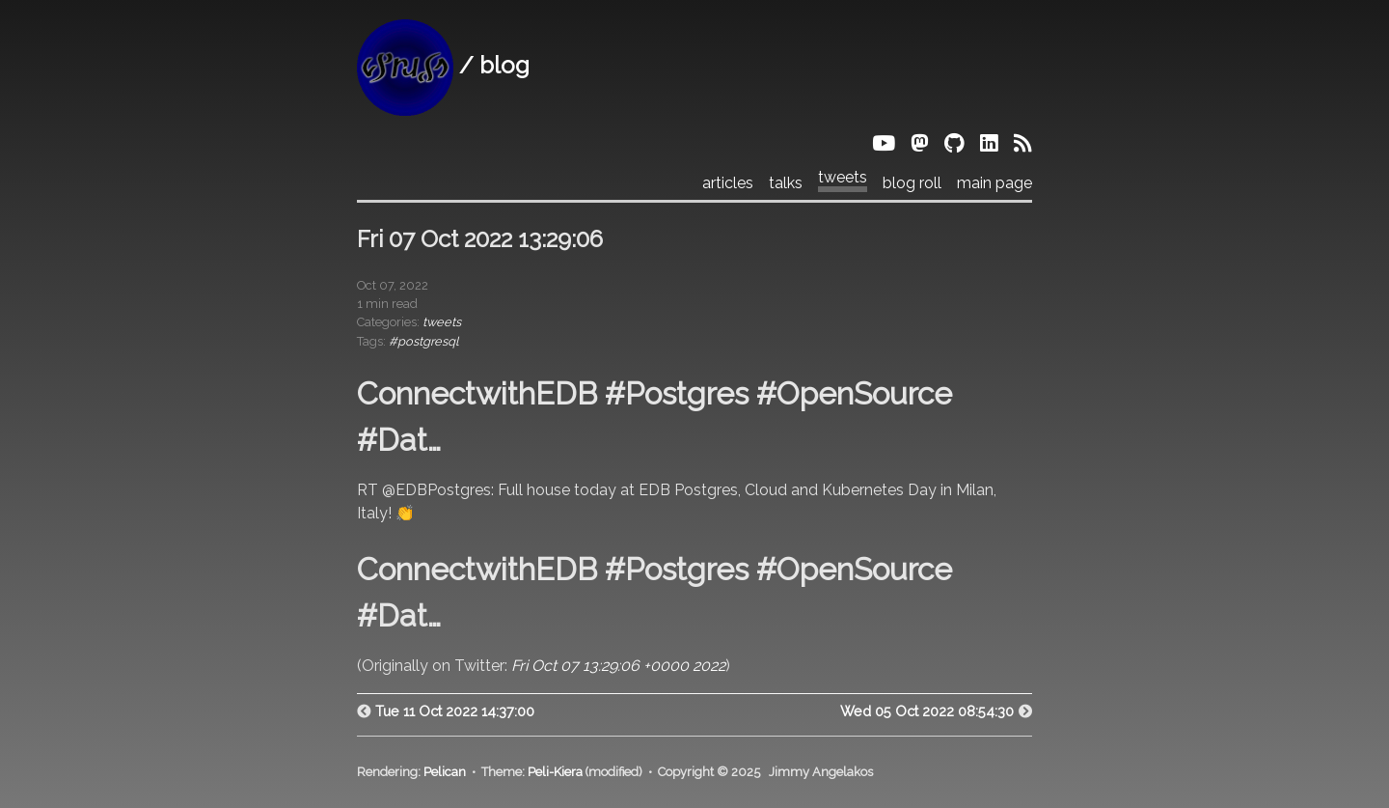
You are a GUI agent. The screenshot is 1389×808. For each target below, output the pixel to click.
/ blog (443, 65)
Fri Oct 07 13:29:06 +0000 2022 (618, 665)
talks (786, 183)
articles (727, 183)
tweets (842, 177)
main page (994, 183)
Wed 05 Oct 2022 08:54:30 (927, 711)
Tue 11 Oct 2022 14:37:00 (454, 711)
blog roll (912, 183)
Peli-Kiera (555, 772)
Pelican (444, 772)
